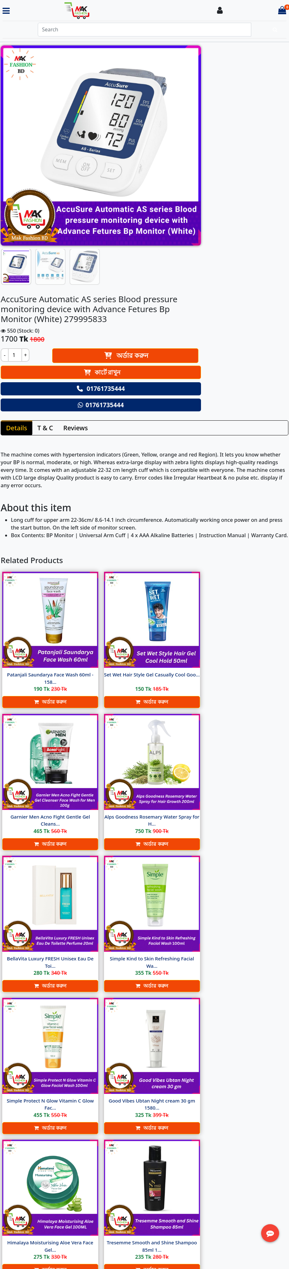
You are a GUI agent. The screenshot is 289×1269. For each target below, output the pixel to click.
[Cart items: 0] (282, 10)
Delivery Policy (125, 1169)
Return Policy (124, 1184)
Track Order (215, 1185)
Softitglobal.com (197, 1258)
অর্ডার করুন (237, 121)
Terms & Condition (130, 1176)
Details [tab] (16, 250)
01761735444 (218, 155)
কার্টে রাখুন (219, 138)
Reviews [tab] (75, 250)
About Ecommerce (130, 1161)
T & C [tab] (45, 250)
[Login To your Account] (220, 10)
